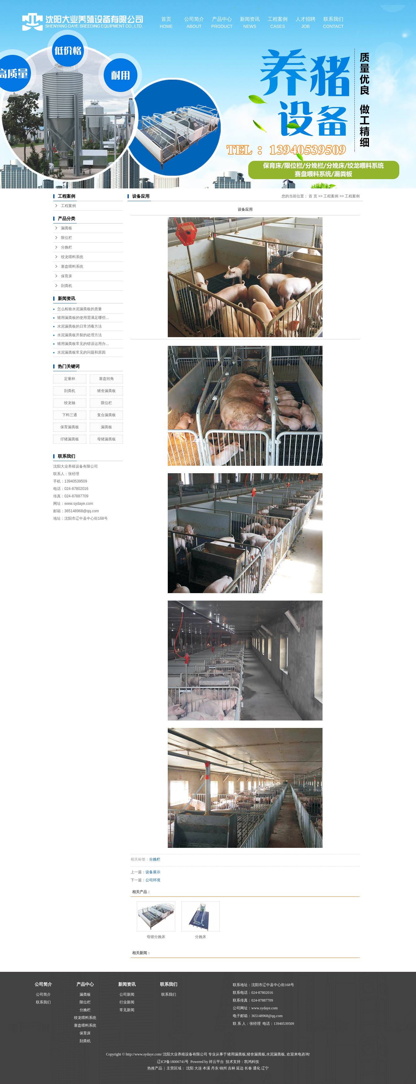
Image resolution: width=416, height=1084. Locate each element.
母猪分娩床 (156, 937)
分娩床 (200, 937)
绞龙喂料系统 (72, 257)
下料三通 (69, 415)
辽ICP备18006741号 (173, 1062)
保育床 (66, 276)
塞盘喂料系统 (72, 266)
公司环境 (152, 880)
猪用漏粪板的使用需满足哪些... (83, 317)
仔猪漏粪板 (69, 439)
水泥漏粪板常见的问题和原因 (81, 352)
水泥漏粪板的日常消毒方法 (79, 326)
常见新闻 (126, 1010)
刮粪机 (66, 286)
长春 (248, 1068)
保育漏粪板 (69, 427)
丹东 (215, 1068)
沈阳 (189, 1068)
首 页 (313, 196)
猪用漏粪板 (236, 1054)
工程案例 (278, 22)
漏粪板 (66, 228)
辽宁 (265, 1068)
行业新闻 (126, 1002)
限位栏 (66, 238)
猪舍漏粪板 (106, 391)
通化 (256, 1068)
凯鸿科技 (251, 1062)
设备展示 (152, 872)
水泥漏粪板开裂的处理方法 (79, 335)
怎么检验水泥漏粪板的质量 (79, 309)
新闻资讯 (250, 22)
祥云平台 (216, 1062)
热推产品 (154, 1068)
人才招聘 (305, 22)
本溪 (206, 1068)
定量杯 (69, 379)
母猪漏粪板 (106, 439)
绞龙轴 (69, 403)
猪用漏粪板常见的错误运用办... (83, 344)
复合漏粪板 (106, 415)
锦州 (223, 1068)
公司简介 (194, 22)
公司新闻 (126, 994)
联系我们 (333, 22)
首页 (166, 22)
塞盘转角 (106, 379)
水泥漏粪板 (275, 1054)
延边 (240, 1068)
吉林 (231, 1068)
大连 (198, 1068)
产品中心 (222, 22)
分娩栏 (66, 247)
